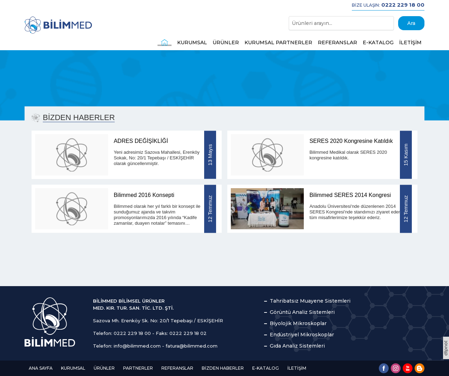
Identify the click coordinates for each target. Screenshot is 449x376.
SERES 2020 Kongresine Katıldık (351, 141)
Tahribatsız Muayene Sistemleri (310, 301)
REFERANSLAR (337, 42)
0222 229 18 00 (132, 333)
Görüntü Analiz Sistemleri (302, 312)
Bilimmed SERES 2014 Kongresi (350, 195)
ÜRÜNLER (226, 42)
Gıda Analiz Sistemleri (297, 346)
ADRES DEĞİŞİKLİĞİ (141, 141)
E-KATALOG (378, 42)
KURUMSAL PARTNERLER (278, 42)
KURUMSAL (192, 42)
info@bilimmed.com (137, 346)
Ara (411, 23)
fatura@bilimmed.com (191, 346)
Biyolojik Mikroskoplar (298, 323)
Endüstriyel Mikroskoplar (302, 334)
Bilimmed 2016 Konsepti (144, 195)
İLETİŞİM (410, 42)
